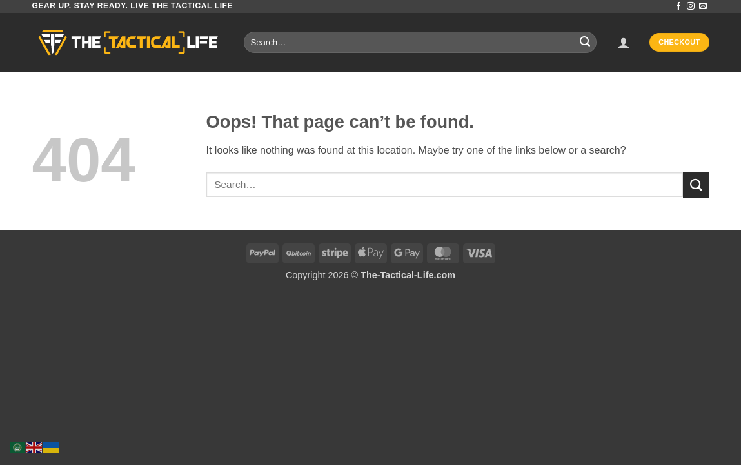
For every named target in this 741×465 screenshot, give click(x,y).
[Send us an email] (703, 6)
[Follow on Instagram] (691, 6)
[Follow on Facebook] (678, 6)
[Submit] (585, 43)
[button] (623, 42)
